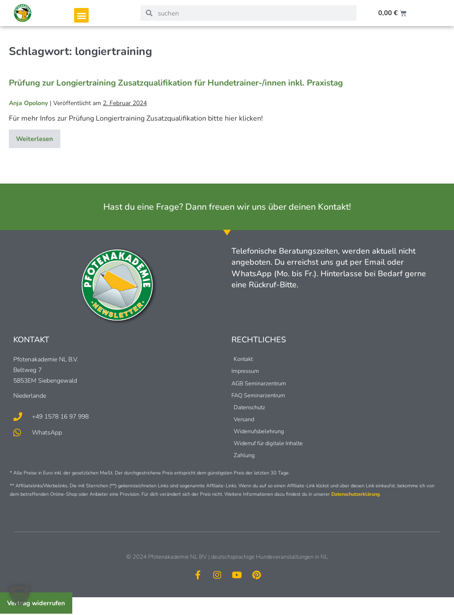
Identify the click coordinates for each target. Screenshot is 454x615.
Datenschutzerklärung (355, 494)
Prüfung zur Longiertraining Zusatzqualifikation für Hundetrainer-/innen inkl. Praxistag (176, 83)
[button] (81, 15)
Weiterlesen (39, 136)
